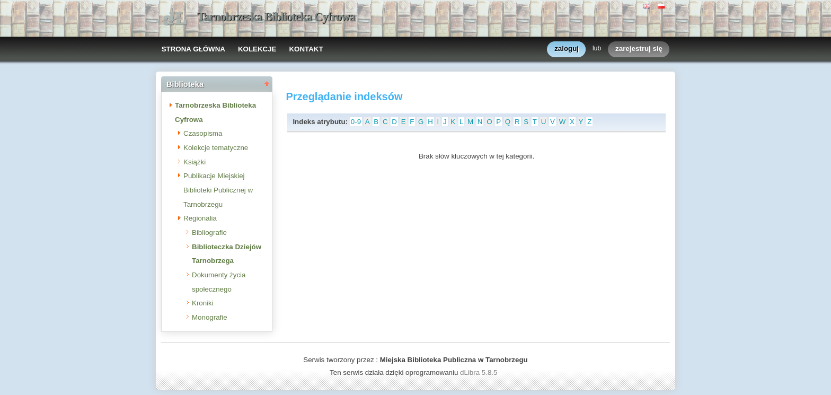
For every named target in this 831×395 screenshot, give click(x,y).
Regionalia (200, 218)
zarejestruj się (638, 49)
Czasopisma (202, 133)
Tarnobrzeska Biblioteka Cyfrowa (276, 16)
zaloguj (566, 49)
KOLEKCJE (257, 49)
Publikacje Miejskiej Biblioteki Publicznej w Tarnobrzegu (218, 190)
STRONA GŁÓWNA (193, 49)
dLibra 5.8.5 (479, 372)
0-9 (356, 122)
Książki (194, 162)
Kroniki (203, 303)
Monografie (209, 317)
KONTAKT (306, 49)
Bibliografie (209, 232)
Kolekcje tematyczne (215, 148)
